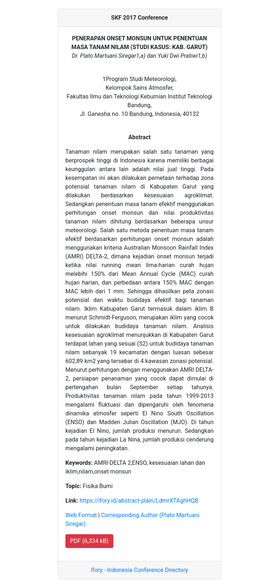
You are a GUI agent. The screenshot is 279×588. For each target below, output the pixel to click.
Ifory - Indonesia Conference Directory (139, 570)
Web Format (81, 515)
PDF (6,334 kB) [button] (89, 540)
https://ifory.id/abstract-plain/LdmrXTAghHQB (139, 500)
